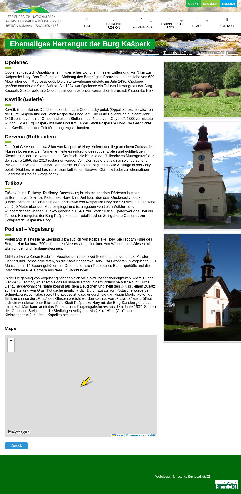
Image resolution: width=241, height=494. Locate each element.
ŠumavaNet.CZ (199, 476)
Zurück (16, 445)
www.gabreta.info (145, 53)
